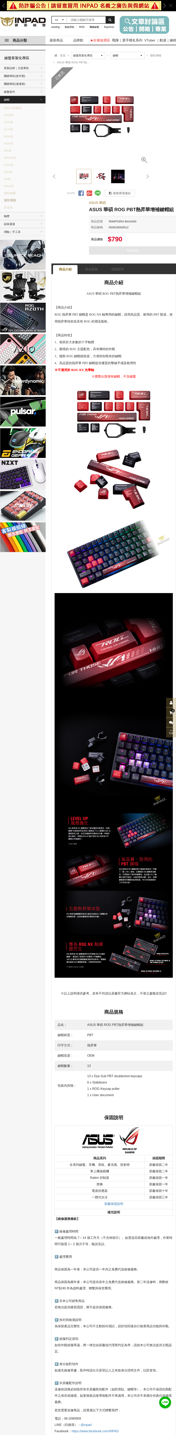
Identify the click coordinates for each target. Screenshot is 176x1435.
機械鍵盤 (94, 27)
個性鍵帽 (10, 193)
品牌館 (78, 40)
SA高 (7, 179)
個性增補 (10, 200)
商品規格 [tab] (91, 269)
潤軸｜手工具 (12, 231)
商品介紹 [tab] (65, 269)
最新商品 (56, 40)
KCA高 (8, 129)
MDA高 (8, 143)
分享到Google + (89, 193)
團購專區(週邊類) (14, 83)
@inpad (86, 1425)
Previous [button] (5, 5)
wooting (55, 27)
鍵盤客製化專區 (16, 58)
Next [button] (163, 5)
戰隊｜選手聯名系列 (127, 40)
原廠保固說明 (113, 1203)
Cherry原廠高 (13, 108)
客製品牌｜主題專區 (16, 68)
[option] (84, 5)
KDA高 (8, 136)
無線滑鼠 (69, 27)
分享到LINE (98, 193)
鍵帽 (6, 99)
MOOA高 (10, 157)
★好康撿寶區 (100, 40)
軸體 (6, 216)
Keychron (109, 27)
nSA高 (8, 171)
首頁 (62, 55)
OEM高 (9, 115)
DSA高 (8, 122)
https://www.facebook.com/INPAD (95, 1431)
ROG (81, 27)
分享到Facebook (81, 193)
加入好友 (165, 1402)
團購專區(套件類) (14, 76)
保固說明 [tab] (117, 269)
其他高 (8, 207)
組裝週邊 (9, 224)
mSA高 (8, 164)
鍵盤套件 (9, 91)
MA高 (7, 150)
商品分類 (16, 40)
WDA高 (9, 186)
